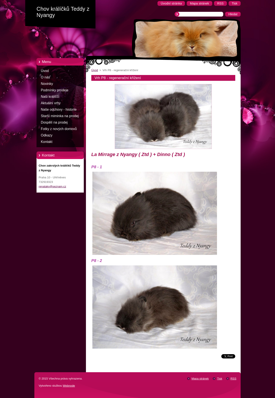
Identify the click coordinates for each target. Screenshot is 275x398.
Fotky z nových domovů (59, 129)
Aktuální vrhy (51, 103)
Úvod (45, 71)
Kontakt (46, 142)
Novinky (47, 84)
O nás (45, 77)
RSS (233, 378)
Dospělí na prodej (54, 122)
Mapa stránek (200, 378)
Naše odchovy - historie (58, 109)
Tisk (219, 378)
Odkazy (46, 135)
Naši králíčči (50, 96)
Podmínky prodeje (54, 90)
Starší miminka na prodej (60, 116)
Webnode (69, 385)
